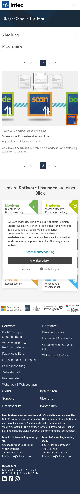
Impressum (48, 406)
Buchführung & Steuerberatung (12, 335)
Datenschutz (11, 406)
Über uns (46, 398)
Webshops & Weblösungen (19, 384)
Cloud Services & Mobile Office (57, 347)
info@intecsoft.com (21, 456)
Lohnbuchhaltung (13, 366)
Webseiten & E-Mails (55, 355)
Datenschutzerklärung (40, 252)
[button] (40, 36)
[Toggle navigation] (75, 5)
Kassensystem (11, 378)
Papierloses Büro (13, 353)
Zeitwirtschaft (11, 372)
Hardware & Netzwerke (57, 338)
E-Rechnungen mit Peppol (19, 360)
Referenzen (48, 391)
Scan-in (37, 141)
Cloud (6, 391)
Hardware (49, 326)
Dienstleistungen (53, 332)
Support (8, 398)
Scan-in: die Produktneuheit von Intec (26, 136)
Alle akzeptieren (40, 260)
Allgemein (26, 141)
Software (9, 326)
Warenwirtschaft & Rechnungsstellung (14, 345)
